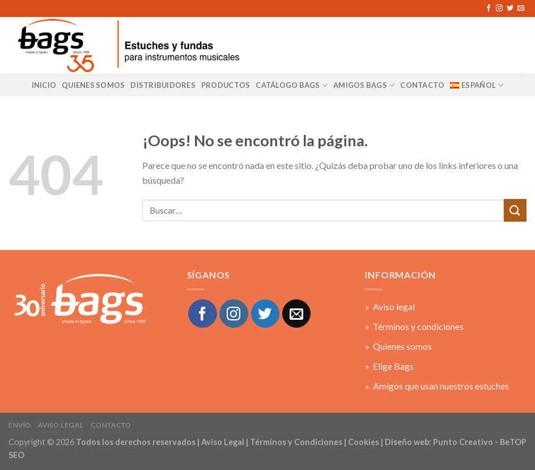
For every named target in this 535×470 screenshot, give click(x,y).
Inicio (44, 85)
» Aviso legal (390, 306)
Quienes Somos (93, 85)
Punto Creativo (463, 442)
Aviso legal (60, 425)
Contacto (111, 425)
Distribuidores (163, 85)
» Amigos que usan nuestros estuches (437, 385)
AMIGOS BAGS (363, 85)
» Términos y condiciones (414, 326)
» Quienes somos (398, 346)
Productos (225, 85)
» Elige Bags (389, 366)
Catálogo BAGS (292, 85)
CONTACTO (422, 85)
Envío (20, 425)
